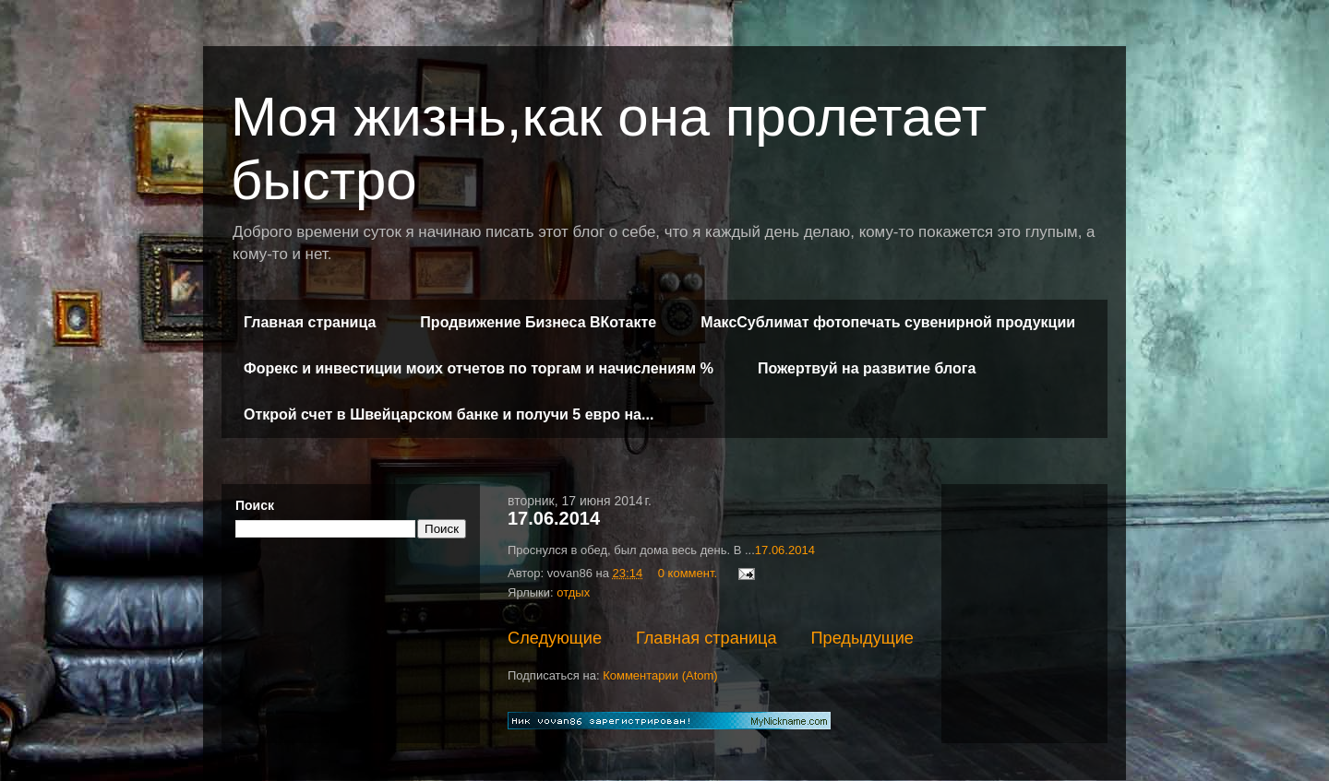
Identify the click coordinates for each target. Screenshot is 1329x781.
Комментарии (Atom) (660, 675)
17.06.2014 (554, 518)
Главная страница (310, 322)
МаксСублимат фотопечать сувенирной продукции (887, 322)
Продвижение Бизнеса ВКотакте (538, 322)
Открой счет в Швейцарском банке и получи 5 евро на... (448, 414)
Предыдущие (862, 638)
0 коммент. (687, 573)
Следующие (555, 638)
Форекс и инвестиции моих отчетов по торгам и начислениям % (478, 368)
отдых (573, 592)
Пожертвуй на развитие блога (867, 368)
